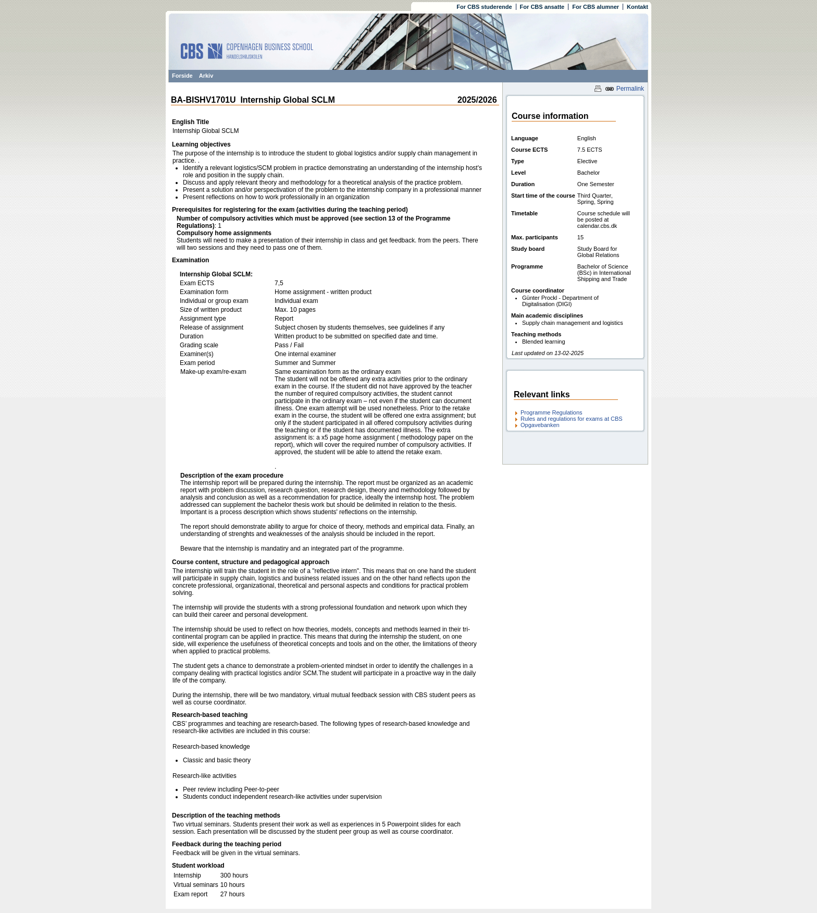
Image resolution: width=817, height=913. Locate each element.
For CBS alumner (595, 7)
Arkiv (206, 75)
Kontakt (637, 7)
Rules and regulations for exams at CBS (572, 419)
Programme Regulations (552, 412)
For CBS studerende (484, 7)
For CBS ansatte (542, 7)
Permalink (624, 88)
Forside (182, 75)
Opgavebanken (540, 425)
